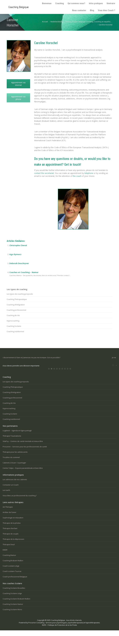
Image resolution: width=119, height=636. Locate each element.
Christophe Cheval (18, 245)
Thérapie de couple (10, 539)
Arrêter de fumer (9, 517)
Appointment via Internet (18, 83)
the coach (77, 176)
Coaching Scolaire (14, 326)
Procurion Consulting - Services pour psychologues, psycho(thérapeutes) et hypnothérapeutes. (64, 628)
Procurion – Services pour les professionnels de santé (25, 452)
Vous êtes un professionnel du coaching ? (20, 501)
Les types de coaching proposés (20, 294)
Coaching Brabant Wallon (13, 566)
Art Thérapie (8, 512)
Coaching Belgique (58, 625)
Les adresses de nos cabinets (15, 485)
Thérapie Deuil (9, 550)
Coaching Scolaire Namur (13, 609)
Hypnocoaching (13, 321)
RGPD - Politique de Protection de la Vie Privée (59, 630)
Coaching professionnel (16, 310)
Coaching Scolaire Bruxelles (14, 593)
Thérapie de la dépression (13, 544)
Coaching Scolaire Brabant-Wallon (16, 604)
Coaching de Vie (13, 315)
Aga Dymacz (15, 254)
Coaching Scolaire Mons (12, 615)
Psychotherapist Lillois (49, 184)
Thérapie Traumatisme (12, 441)
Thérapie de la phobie (12, 528)
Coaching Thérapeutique (17, 299)
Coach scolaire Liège (11, 571)
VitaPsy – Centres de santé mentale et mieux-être (23, 446)
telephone (88, 173)
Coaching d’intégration (16, 304)
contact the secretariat (44, 173)
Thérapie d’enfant (10, 534)
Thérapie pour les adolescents (15, 457)
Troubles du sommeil (11, 462)
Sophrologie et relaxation (13, 523)
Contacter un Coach (11, 490)
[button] (49, 374)
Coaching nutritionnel (15, 331)
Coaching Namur (9, 560)
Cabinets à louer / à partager (14, 468)
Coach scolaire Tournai (12, 576)
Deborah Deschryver (19, 263)
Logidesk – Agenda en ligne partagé (17, 436)
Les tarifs (6, 495)
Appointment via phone (18, 97)
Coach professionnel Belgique (15, 582)
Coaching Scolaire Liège (12, 599)
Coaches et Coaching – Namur (23, 272)
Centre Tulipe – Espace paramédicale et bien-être (23, 473)
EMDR (5, 555)
